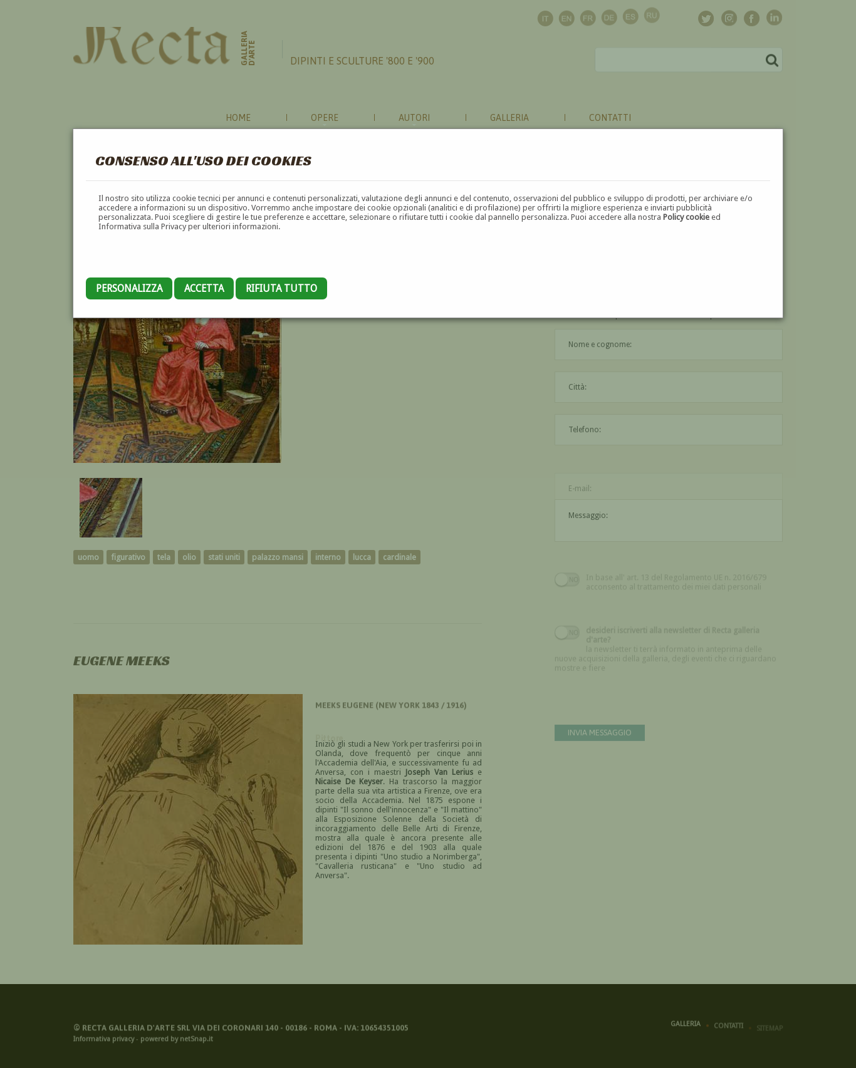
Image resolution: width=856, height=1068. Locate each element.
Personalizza (129, 288)
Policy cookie (686, 217)
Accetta (204, 288)
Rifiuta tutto (281, 288)
